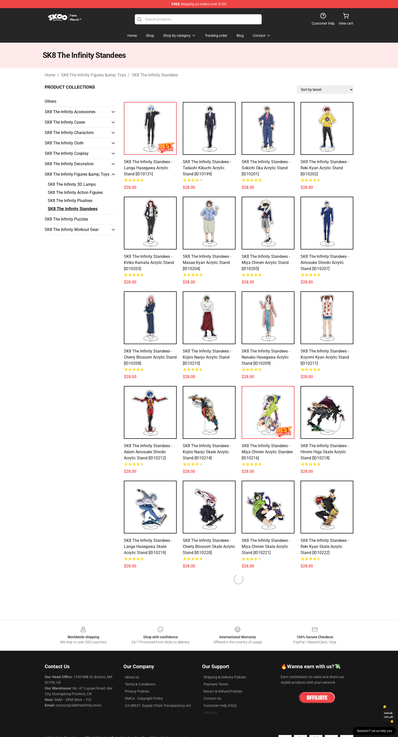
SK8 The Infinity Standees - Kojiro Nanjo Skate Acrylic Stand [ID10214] (207, 451)
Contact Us (212, 698)
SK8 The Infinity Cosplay (67, 153)
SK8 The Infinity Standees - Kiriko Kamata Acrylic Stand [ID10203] (149, 262)
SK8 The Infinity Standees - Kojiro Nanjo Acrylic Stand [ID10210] (207, 357)
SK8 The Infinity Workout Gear (71, 229)
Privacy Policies (137, 691)
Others (50, 101)
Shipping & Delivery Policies (225, 677)
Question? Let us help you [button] (374, 731)
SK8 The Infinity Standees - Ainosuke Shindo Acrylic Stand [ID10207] (325, 262)
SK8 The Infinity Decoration (69, 163)
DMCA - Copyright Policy (144, 698)
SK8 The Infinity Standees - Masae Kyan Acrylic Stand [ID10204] (207, 262)
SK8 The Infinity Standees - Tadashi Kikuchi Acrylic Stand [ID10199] (207, 167)
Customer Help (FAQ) (220, 706)
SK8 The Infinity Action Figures (75, 192)
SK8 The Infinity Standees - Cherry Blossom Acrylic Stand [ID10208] (150, 357)
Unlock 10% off (388, 715)
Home (50, 75)
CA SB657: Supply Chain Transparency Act (158, 706)
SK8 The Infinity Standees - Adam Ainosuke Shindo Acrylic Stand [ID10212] (148, 451)
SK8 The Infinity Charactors (69, 132)
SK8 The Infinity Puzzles (66, 219)
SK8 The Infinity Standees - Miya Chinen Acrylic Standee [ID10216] (267, 451)
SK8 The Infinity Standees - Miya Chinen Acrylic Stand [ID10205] (266, 262)
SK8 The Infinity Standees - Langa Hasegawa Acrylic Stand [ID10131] (148, 167)
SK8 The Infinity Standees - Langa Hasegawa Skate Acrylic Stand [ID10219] (148, 546)
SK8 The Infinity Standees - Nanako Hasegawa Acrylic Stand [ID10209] (266, 357)
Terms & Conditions (140, 684)
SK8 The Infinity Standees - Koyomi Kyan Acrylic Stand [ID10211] (325, 357)
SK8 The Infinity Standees (155, 75)
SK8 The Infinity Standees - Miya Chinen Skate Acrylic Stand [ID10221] (266, 546)
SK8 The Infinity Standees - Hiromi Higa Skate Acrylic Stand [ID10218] (325, 451)
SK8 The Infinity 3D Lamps (72, 184)
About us (132, 677)
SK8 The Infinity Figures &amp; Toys (93, 75)
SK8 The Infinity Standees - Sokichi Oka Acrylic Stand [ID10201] (266, 167)
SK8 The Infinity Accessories (70, 111)
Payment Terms (216, 684)
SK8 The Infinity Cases (65, 122)
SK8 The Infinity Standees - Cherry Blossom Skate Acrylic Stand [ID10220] (209, 546)
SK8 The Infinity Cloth (64, 143)
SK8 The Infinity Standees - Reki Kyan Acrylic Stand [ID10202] (325, 167)
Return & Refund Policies (223, 691)
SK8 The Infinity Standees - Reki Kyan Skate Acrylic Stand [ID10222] (325, 546)
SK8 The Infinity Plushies (70, 200)
